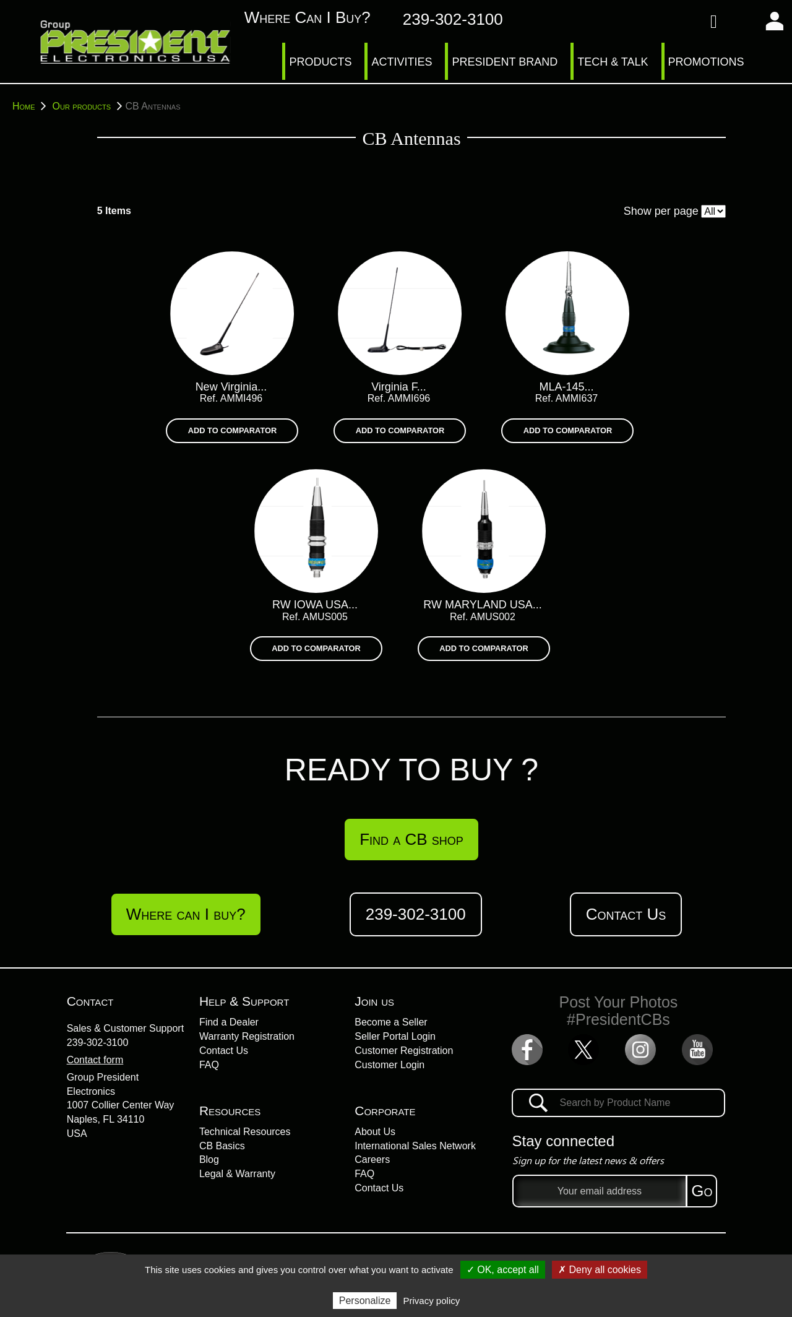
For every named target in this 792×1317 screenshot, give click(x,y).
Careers (372, 1159)
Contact (90, 1001)
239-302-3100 (98, 1042)
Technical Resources (245, 1131)
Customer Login (389, 1065)
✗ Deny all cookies (599, 1269)
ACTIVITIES (401, 62)
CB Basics (222, 1146)
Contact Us (626, 914)
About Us (375, 1131)
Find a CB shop (411, 839)
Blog (209, 1159)
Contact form (95, 1060)
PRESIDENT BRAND (504, 62)
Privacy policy (431, 1300)
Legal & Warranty (237, 1173)
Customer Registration (404, 1050)
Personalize (365, 1300)
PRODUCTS (320, 62)
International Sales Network (415, 1146)
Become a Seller (391, 1022)
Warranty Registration (247, 1036)
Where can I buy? (294, 17)
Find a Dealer (229, 1022)
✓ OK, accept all (503, 1269)
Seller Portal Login (395, 1036)
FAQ (209, 1065)
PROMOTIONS (706, 62)
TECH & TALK (612, 62)
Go (701, 1190)
